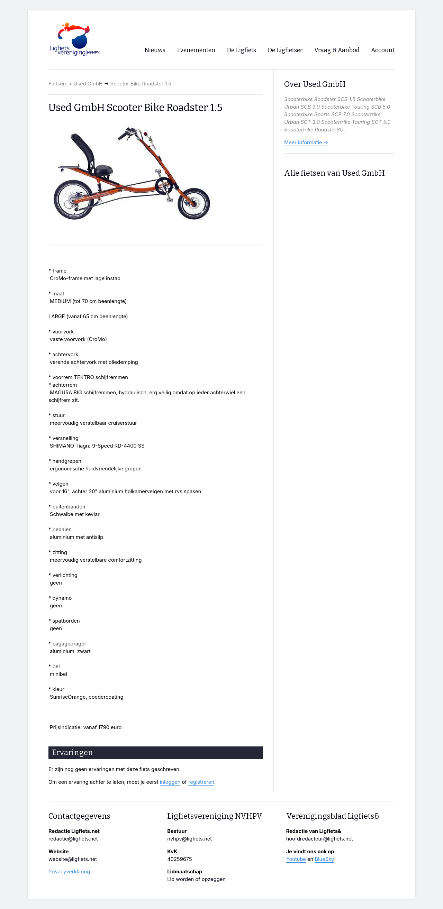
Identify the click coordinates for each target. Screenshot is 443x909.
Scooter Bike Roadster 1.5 (140, 84)
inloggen (170, 782)
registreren (201, 782)
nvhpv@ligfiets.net (189, 839)
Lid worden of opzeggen (196, 879)
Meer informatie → (306, 142)
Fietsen (57, 84)
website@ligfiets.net (72, 859)
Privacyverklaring (69, 872)
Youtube (296, 859)
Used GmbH (88, 84)
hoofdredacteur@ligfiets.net (319, 839)
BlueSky (324, 859)
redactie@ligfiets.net (73, 839)
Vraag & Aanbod (337, 50)
